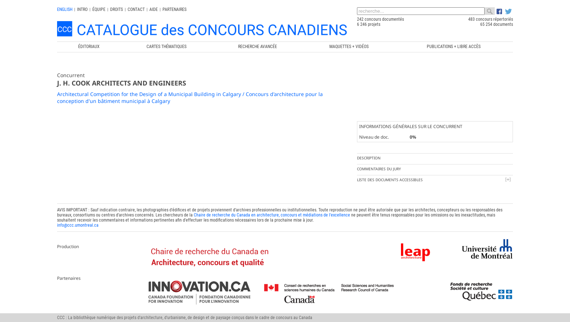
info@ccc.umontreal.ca (78, 225)
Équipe (98, 9)
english (64, 9)
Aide (153, 9)
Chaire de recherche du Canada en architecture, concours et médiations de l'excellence (272, 215)
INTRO (82, 9)
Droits (116, 9)
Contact (136, 9)
